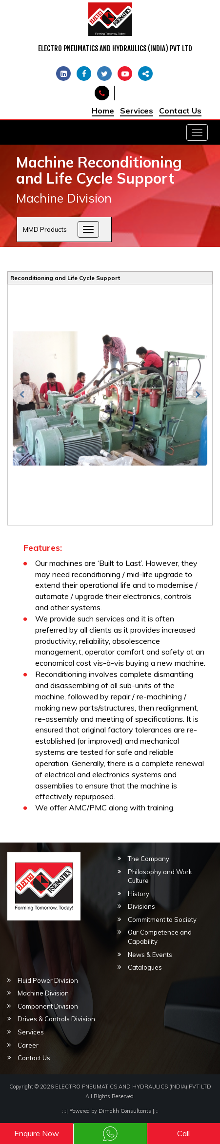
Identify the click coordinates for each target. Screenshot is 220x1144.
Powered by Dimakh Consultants (110, 1110)
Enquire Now (36, 1133)
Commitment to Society (162, 919)
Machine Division (43, 993)
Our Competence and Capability (160, 936)
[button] (20, 600)
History (138, 894)
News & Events (150, 954)
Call (183, 1133)
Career (28, 1045)
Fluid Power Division (48, 980)
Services (136, 110)
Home (103, 110)
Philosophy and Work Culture (160, 876)
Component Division (48, 1006)
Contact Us (180, 110)
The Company (148, 859)
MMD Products (45, 229)
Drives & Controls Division (56, 1019)
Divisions (141, 906)
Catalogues (145, 967)
